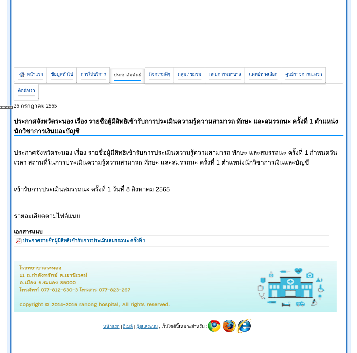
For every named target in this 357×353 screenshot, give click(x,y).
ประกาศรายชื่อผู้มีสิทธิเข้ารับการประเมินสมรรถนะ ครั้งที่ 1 (84, 240)
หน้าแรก (111, 326)
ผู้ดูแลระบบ (147, 326)
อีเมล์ (128, 326)
